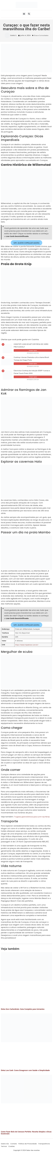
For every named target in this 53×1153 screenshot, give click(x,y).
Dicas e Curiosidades (41, 35)
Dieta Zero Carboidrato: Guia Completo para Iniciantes (22, 1009)
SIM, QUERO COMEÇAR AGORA (26, 243)
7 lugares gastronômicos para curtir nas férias (32, 817)
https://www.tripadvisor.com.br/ (26, 645)
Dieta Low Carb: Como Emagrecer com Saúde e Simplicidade (25, 1070)
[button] (24, 13)
